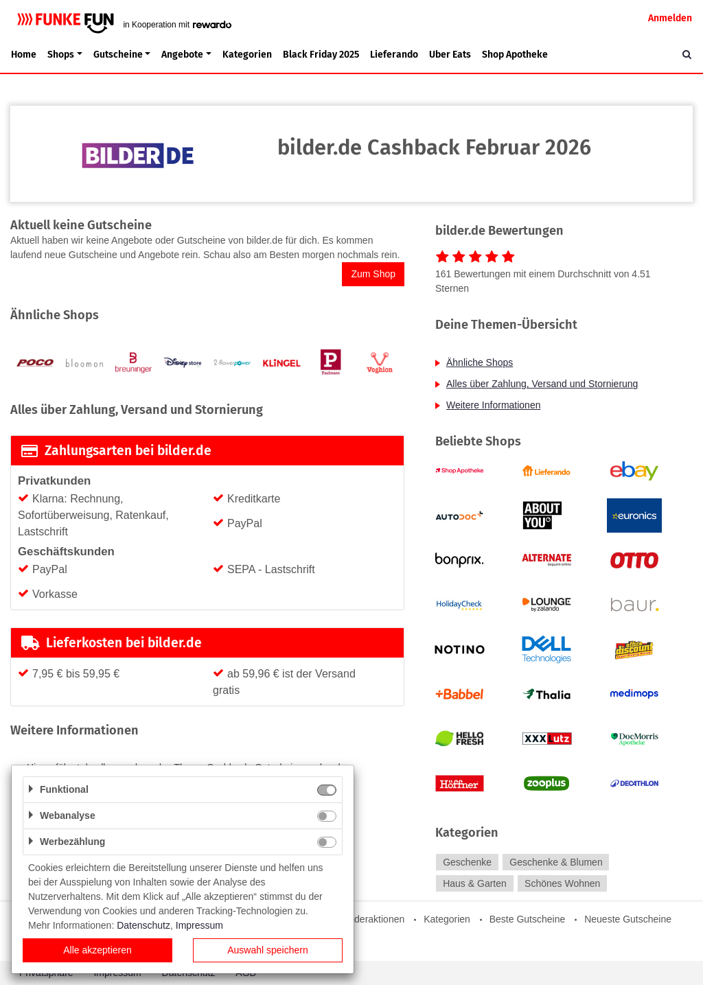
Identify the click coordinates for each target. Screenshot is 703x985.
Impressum (199, 925)
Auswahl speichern (267, 950)
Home (23, 54)
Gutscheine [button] (118, 54)
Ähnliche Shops (479, 362)
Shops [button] (60, 54)
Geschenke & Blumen (555, 862)
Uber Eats (450, 54)
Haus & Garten (475, 883)
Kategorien (247, 54)
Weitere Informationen (493, 404)
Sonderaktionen (370, 919)
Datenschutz (143, 925)
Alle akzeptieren (97, 950)
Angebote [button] (182, 54)
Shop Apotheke (515, 54)
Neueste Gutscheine (627, 919)
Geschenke (467, 862)
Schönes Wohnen (562, 883)
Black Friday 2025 (321, 54)
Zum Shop (373, 273)
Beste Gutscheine (527, 919)
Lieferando (394, 54)
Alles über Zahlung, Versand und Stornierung (542, 383)
